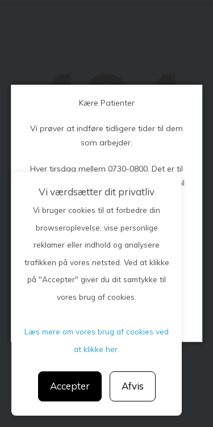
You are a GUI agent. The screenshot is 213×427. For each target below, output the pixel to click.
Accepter (70, 386)
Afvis (133, 386)
